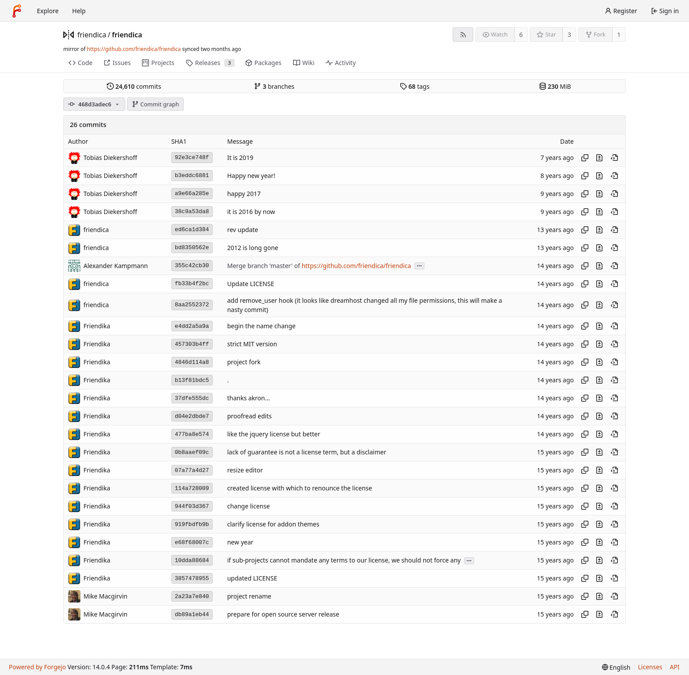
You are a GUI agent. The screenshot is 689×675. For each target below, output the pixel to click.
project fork (244, 362)
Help (79, 11)
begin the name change (261, 326)
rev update (242, 229)
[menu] (616, 667)
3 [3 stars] (569, 34)
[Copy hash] (584, 157)
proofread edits (249, 416)
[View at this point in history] (614, 157)
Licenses (650, 667)
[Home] (16, 11)
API (674, 667)
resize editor (245, 470)
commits (134, 86)
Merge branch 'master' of (264, 265)
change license (248, 506)
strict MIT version (252, 344)
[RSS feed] (463, 34)
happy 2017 (244, 193)
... (419, 265)
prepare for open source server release (283, 614)
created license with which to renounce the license (299, 488)
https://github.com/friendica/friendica (134, 49)
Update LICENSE (250, 283)
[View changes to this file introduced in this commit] (599, 157)
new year (240, 542)
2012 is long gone (252, 247)
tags (414, 86)
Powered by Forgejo (37, 667)
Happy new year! (251, 175)
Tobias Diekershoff (110, 157)
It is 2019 (240, 157)
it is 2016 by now (251, 211)
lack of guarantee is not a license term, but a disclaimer (306, 452)
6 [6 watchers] (521, 34)
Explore (47, 11)
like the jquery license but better (273, 434)
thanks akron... (248, 398)
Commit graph (155, 104)
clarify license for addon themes (273, 524)
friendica (91, 34)
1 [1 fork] (618, 34)
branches (274, 86)
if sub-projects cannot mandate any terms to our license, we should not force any (344, 560)
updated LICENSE (252, 578)
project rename (249, 596)
